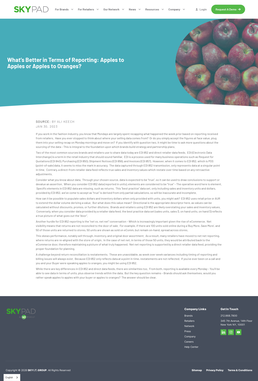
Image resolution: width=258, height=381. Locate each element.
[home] (31, 9)
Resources (152, 9)
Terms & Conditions (240, 370)
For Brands (62, 9)
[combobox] (12, 377)
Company (174, 9)
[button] (64, 9)
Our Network (111, 9)
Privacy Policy (214, 370)
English (9, 377)
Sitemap (197, 370)
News (132, 9)
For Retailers (86, 9)
